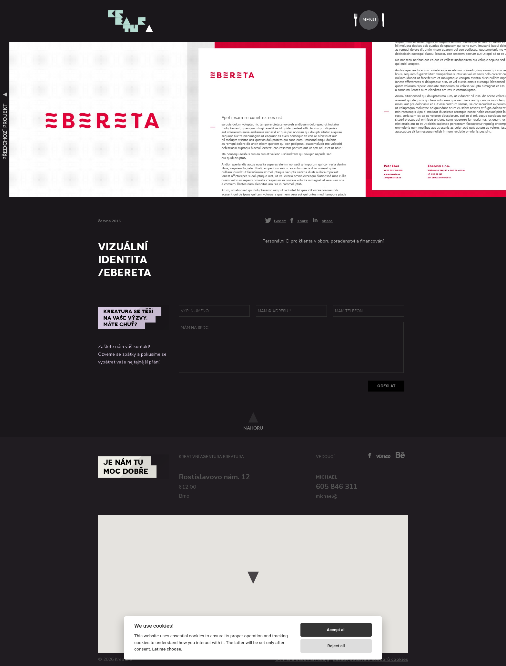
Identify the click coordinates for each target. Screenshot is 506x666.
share (302, 220)
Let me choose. (167, 648)
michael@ (327, 496)
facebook (369, 455)
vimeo (383, 456)
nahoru (253, 428)
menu (369, 20)
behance (400, 455)
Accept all (336, 629)
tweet (280, 220)
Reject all (336, 645)
